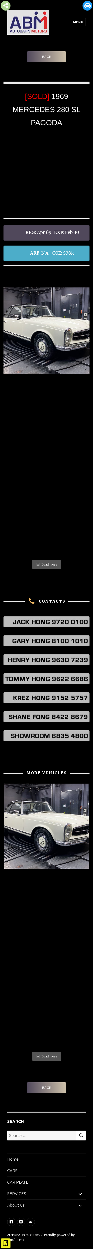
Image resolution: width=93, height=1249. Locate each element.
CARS (12, 1171)
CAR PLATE (17, 1182)
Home (13, 1159)
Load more (46, 564)
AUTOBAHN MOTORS (23, 1235)
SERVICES (16, 1194)
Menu (78, 22)
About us (15, 1205)
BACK (46, 57)
